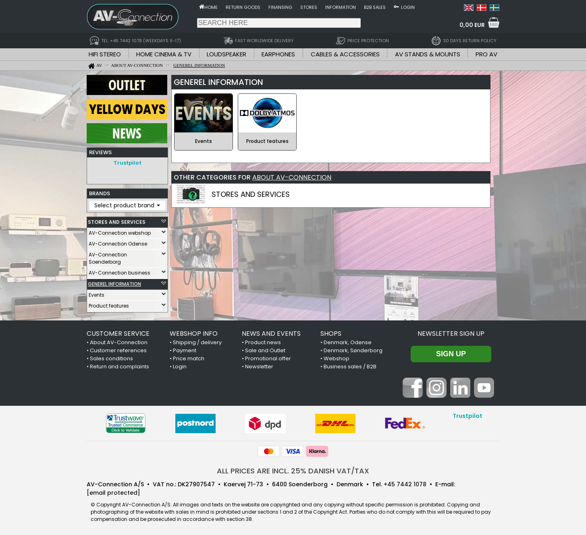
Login (408, 7)
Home (211, 7)
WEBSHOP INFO (194, 333)
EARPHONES (278, 54)
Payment (184, 350)
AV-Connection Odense (118, 243)
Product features (109, 305)
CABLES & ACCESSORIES (345, 54)
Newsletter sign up (451, 333)
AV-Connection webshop (120, 232)
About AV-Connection (119, 342)
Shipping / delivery (197, 342)
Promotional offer (268, 358)
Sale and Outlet (265, 350)
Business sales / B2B (350, 366)
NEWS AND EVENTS (271, 333)
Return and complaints (119, 366)
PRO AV (486, 54)
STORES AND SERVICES (116, 222)
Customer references (118, 350)
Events (96, 294)
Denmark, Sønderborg (353, 350)
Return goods (243, 7)
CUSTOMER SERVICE (118, 333)
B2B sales (375, 7)
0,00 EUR (472, 25)
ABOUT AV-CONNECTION (291, 177)
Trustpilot (127, 163)
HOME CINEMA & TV (163, 54)
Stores (308, 7)
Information (340, 7)
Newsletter (259, 366)
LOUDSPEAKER (226, 54)
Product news (263, 342)
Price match (188, 358)
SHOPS (330, 333)
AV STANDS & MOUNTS (427, 54)
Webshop (336, 358)
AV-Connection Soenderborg (108, 258)
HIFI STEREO (105, 54)
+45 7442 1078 (405, 484)
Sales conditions (111, 358)
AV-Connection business (119, 272)
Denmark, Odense (348, 342)
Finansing (280, 7)
